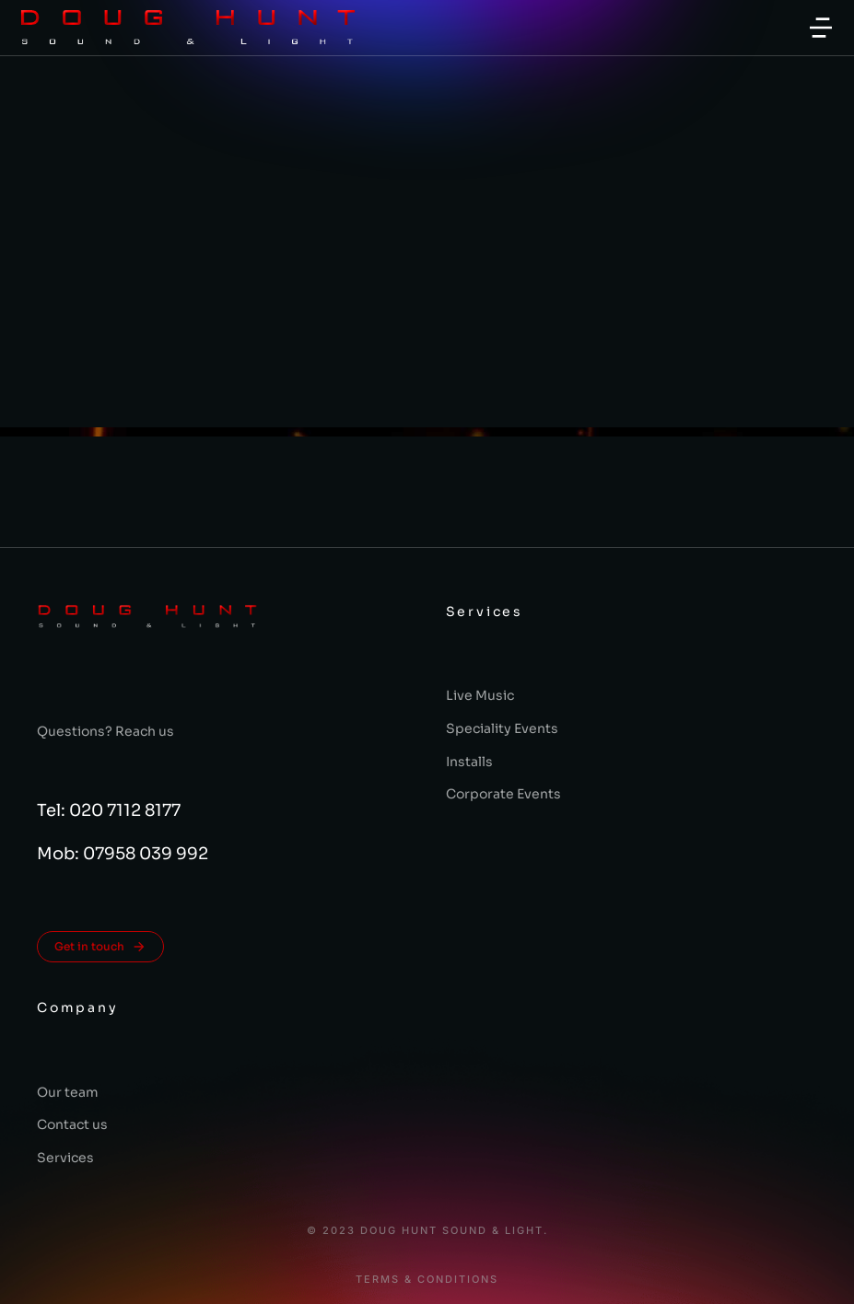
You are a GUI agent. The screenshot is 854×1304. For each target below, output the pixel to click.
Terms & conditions (427, 1280)
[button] (821, 27)
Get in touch (100, 946)
